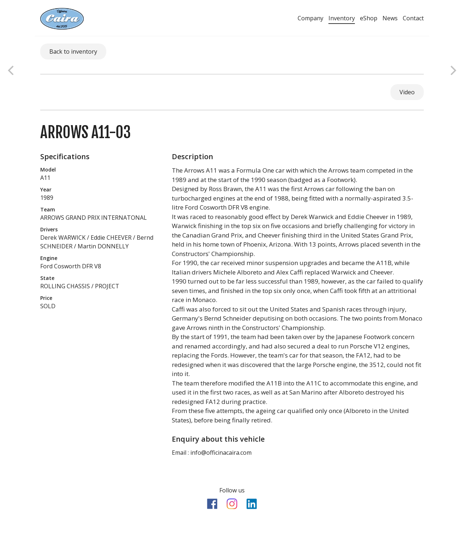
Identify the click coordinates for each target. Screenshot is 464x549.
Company (310, 18)
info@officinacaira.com (221, 453)
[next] (452, 70)
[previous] (12, 70)
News (390, 18)
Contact (413, 18)
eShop (368, 18)
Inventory (341, 18)
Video (407, 92)
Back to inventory (73, 51)
